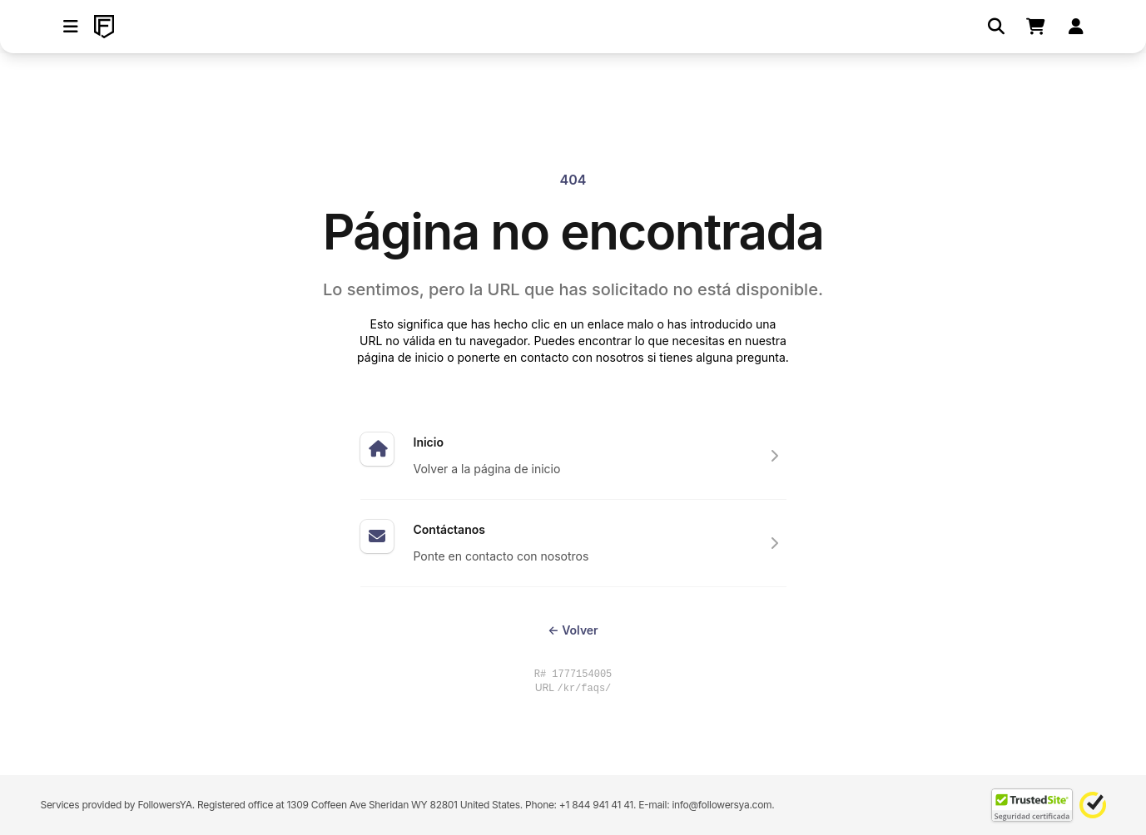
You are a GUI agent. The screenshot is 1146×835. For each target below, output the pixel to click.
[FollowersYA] (104, 26)
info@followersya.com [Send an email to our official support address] (721, 804)
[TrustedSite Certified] (1032, 805)
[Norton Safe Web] (1092, 805)
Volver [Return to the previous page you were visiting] (573, 630)
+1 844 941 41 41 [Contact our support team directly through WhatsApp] (596, 804)
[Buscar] (996, 26)
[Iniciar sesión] (1076, 26)
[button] (70, 26)
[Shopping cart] (1036, 26)
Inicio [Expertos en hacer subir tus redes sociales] (429, 442)
